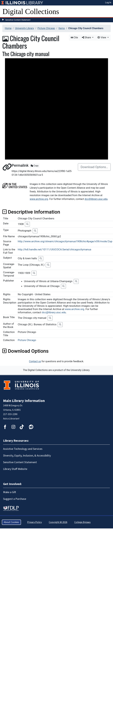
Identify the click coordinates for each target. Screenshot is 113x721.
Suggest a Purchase (14, 499)
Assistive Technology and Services (22, 449)
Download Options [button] (25, 351)
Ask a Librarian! (11, 418)
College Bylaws (82, 522)
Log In (108, 2)
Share (87, 37)
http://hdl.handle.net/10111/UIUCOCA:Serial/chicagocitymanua (54, 249)
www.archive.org (39, 199)
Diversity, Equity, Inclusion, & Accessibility (27, 456)
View (102, 37)
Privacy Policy (34, 522)
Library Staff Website (15, 469)
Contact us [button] (35, 361)
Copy (34, 165)
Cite (74, 37)
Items (61, 28)
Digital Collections (30, 11)
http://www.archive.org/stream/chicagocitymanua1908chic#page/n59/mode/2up (65, 241)
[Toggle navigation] (108, 11)
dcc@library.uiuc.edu (96, 199)
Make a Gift (9, 492)
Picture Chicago (46, 28)
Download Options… (94, 167)
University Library (24, 28)
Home (8, 28)
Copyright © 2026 (58, 522)
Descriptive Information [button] (31, 212)
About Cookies (11, 522)
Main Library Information (24, 400)
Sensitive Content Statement (17, 20)
